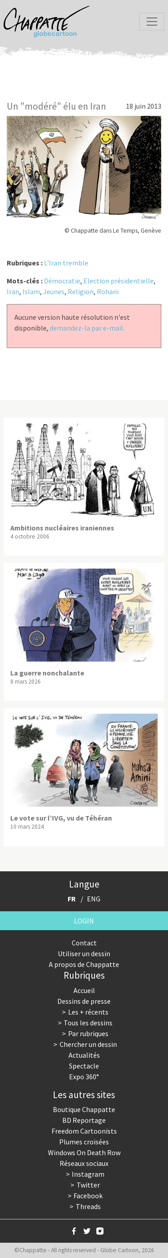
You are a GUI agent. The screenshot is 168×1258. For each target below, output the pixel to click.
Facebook (88, 1195)
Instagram (88, 1174)
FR (72, 898)
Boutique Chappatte (84, 1109)
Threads (88, 1206)
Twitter (88, 1184)
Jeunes (54, 291)
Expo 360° (84, 1076)
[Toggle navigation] (151, 22)
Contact (84, 942)
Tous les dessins (88, 1022)
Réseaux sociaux (84, 1163)
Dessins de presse (84, 1001)
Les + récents (88, 1011)
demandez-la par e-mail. (87, 327)
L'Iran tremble (66, 262)
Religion (81, 291)
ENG (93, 898)
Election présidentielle (118, 280)
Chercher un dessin (88, 1044)
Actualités (84, 1055)
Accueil (84, 990)
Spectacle (84, 1065)
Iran (13, 291)
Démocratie (62, 280)
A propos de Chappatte (84, 964)
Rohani (108, 291)
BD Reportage (84, 1120)
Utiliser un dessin (84, 953)
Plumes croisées (84, 1141)
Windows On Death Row (84, 1152)
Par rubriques (88, 1033)
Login (84, 920)
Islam (31, 291)
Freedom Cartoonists (84, 1130)
